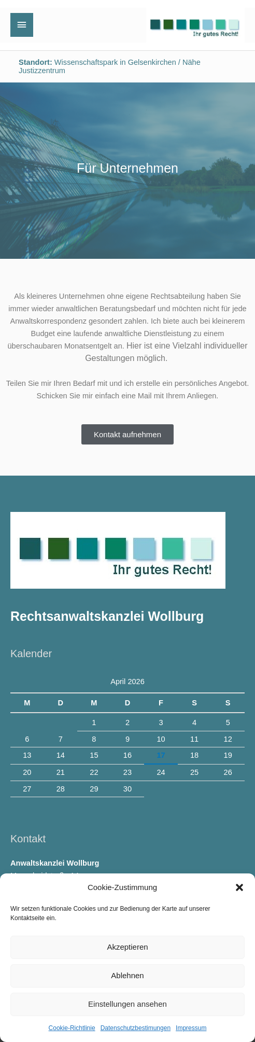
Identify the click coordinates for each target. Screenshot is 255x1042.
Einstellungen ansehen (127, 1003)
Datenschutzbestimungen (136, 1028)
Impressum (191, 1028)
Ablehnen (127, 975)
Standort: (35, 62)
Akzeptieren (127, 946)
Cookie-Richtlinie (72, 1028)
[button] (239, 887)
